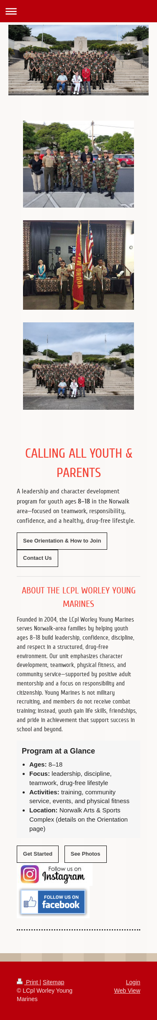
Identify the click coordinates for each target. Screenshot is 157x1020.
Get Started (37, 854)
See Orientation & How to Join (62, 541)
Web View (127, 990)
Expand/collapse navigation (78, 11)
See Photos (85, 854)
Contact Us (37, 558)
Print (28, 982)
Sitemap (53, 982)
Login (133, 982)
